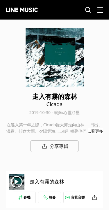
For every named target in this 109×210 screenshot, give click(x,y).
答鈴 (50, 197)
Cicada (55, 104)
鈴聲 (24, 197)
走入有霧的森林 (47, 181)
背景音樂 (75, 197)
